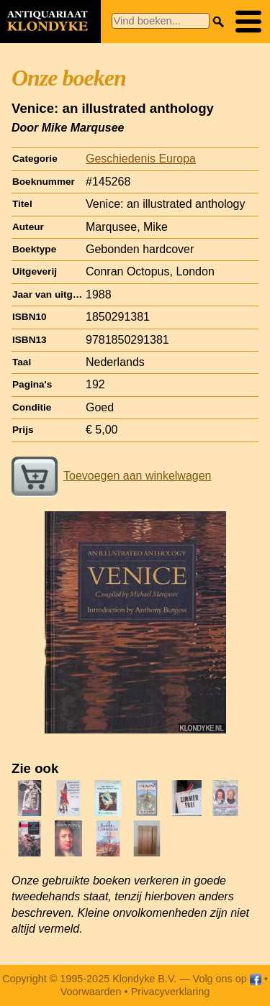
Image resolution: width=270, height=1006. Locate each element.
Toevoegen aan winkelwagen (111, 476)
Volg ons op (227, 978)
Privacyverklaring (170, 991)
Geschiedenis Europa (141, 158)
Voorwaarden (91, 991)
